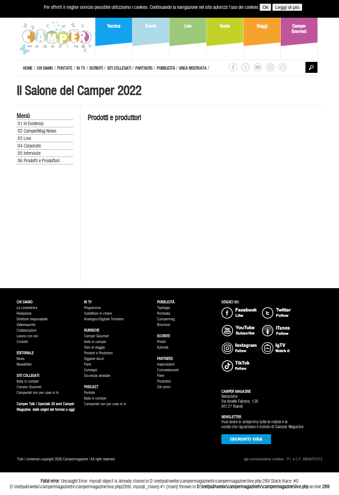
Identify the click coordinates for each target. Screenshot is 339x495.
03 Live (24, 138)
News (20, 358)
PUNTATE (64, 68)
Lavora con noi (27, 336)
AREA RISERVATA (192, 68)
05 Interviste (29, 153)
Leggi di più (287, 7)
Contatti (22, 341)
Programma (92, 307)
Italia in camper (28, 381)
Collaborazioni (26, 330)
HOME (27, 68)
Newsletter (24, 364)
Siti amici (164, 387)
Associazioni (165, 364)
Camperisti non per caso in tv (38, 392)
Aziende (162, 347)
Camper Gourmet (29, 387)
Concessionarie (168, 370)
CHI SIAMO (45, 68)
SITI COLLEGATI (119, 68)
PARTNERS (144, 68)
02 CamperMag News (37, 131)
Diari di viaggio (94, 347)
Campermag (166, 319)
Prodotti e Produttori (98, 353)
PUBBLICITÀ (166, 68)
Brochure (163, 324)
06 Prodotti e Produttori (39, 160)
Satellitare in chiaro (98, 313)
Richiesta (163, 313)
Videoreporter (26, 324)
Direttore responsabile (32, 319)
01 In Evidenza (30, 123)
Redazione (24, 313)
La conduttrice (27, 307)
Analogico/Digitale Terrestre (104, 319)
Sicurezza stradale (97, 375)
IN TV (81, 68)
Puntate (89, 392)
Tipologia (163, 307)
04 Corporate (29, 145)
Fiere (87, 364)
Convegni (90, 370)
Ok (265, 7)
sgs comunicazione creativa (264, 459)
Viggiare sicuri (94, 358)
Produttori (164, 381)
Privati (161, 341)
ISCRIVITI (96, 68)
